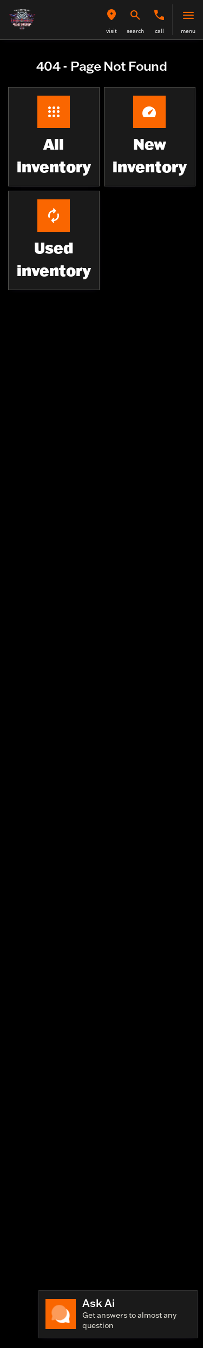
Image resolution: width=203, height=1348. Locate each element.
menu (188, 31)
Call (159, 31)
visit (111, 31)
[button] (111, 19)
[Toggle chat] (118, 1314)
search (135, 31)
